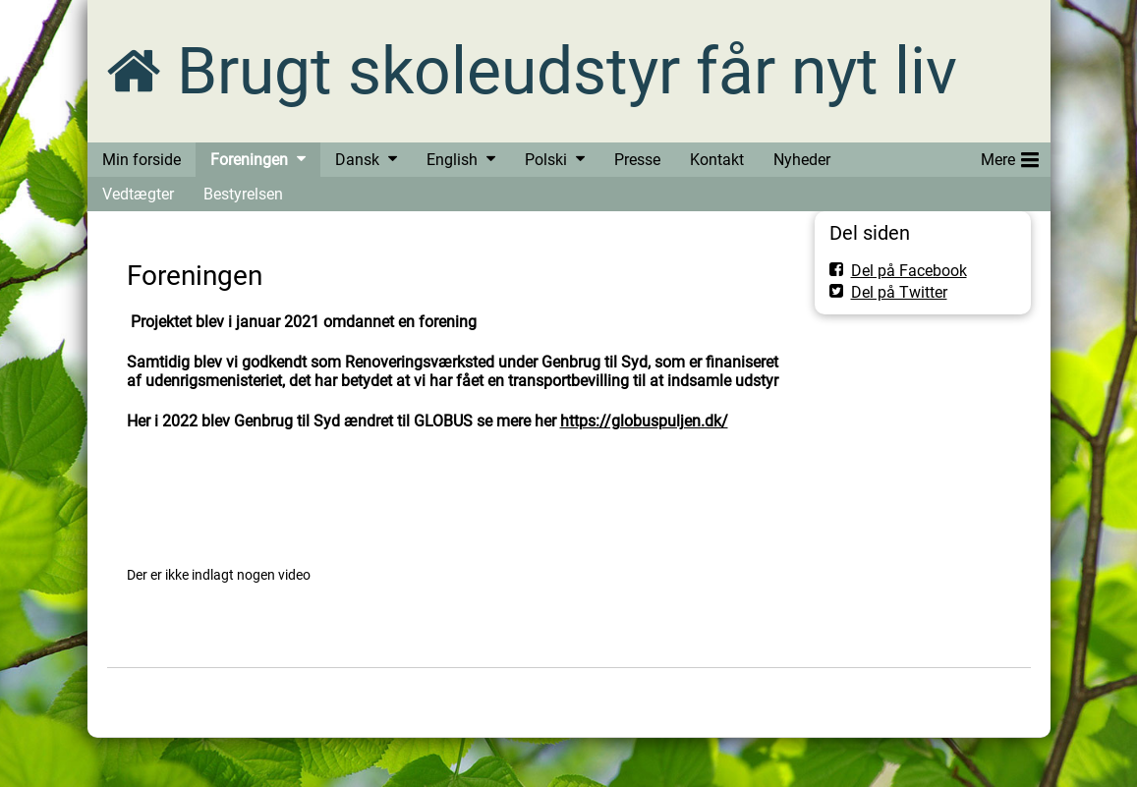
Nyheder (801, 159)
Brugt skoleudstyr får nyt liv (567, 71)
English (452, 159)
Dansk (357, 159)
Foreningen (249, 159)
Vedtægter (138, 194)
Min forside (141, 159)
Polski (546, 159)
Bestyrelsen (243, 194)
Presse (637, 159)
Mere (1010, 156)
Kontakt (717, 159)
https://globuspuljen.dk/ (644, 421)
